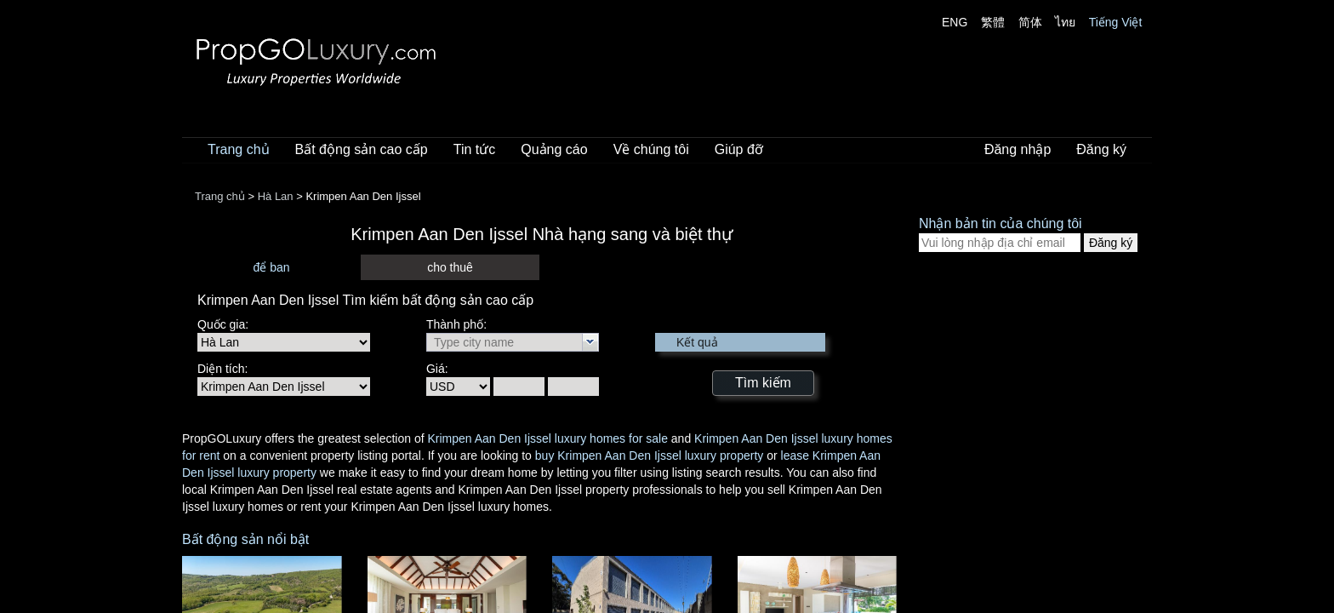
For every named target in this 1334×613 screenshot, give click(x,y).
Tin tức (474, 149)
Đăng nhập (1017, 149)
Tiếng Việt (1116, 22)
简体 (1030, 22)
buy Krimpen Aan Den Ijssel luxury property (649, 455)
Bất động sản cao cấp (361, 149)
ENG (954, 22)
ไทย (1065, 22)
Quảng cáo (554, 149)
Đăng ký (1101, 149)
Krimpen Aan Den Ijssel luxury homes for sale (547, 438)
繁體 (993, 22)
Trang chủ (239, 149)
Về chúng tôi (651, 149)
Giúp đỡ (739, 149)
